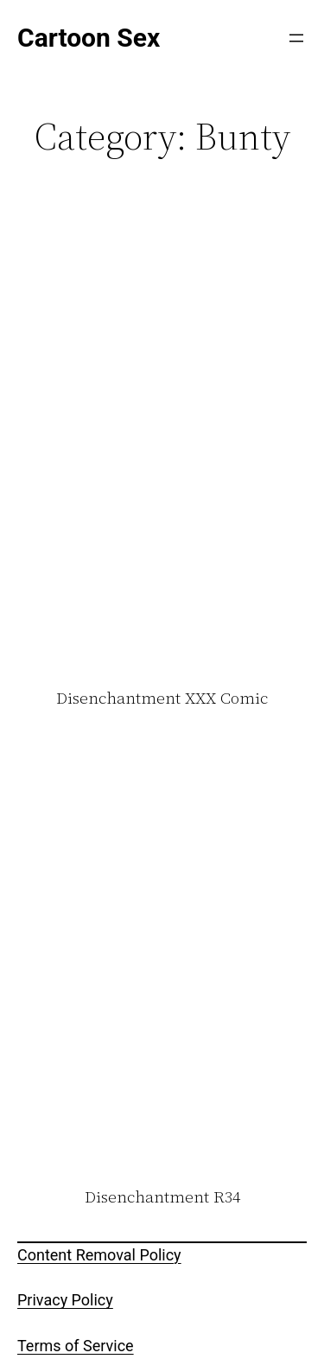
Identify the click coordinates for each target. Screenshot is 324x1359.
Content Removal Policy (99, 1255)
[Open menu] (296, 38)
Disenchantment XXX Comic (162, 698)
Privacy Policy (65, 1300)
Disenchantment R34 (162, 1197)
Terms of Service (75, 1346)
